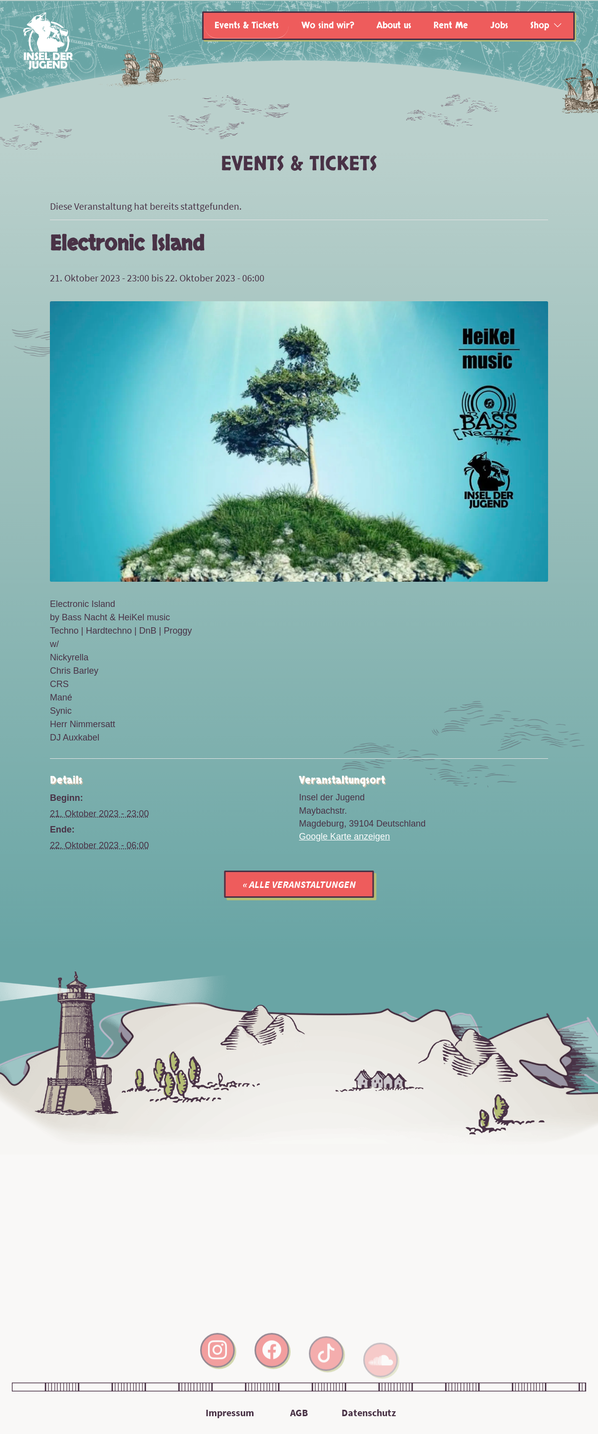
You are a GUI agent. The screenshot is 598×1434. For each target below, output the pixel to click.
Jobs (499, 25)
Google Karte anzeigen (344, 836)
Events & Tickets (246, 25)
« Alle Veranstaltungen (299, 884)
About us (394, 25)
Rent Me (450, 25)
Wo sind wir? (327, 25)
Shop (539, 25)
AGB (299, 1412)
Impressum (230, 1412)
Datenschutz (369, 1412)
